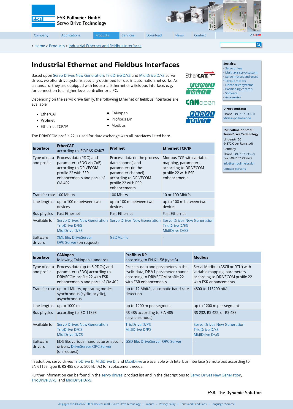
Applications (70, 35)
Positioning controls (238, 89)
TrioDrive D (84, 361)
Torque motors (235, 81)
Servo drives (233, 68)
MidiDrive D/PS (138, 329)
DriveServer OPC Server (74, 240)
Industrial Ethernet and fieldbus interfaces (105, 45)
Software (231, 93)
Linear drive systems (239, 85)
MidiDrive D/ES (70, 230)
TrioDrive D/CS (69, 329)
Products (102, 35)
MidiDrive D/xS (152, 75)
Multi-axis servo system (241, 72)
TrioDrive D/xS (118, 75)
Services (128, 35)
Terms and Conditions (193, 404)
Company (41, 35)
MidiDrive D (105, 361)
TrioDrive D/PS (138, 324)
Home (40, 45)
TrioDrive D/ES (69, 225)
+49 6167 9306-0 (244, 114)
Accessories (233, 97)
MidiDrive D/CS (70, 334)
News (179, 35)
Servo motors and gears (241, 76)
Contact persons (234, 169)
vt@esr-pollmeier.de (237, 118)
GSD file (132, 341)
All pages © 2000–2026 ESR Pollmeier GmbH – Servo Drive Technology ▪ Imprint (106, 404)
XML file (63, 237)
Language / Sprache (223, 404)
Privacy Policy (167, 404)
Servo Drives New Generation (78, 75)
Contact (200, 35)
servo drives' (112, 375)
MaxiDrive (133, 361)
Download (154, 35)
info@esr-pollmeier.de (238, 163)
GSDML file (119, 237)
